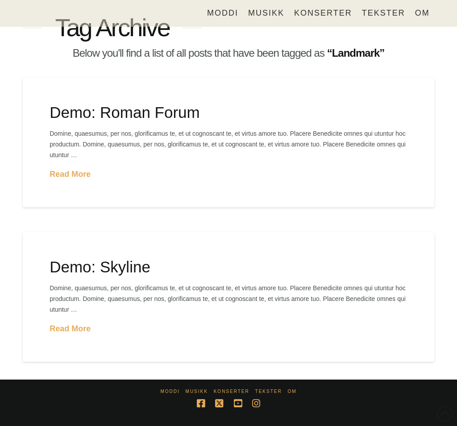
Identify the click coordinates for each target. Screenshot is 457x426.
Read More (70, 174)
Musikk (197, 391)
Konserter (231, 391)
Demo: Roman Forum (124, 112)
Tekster (268, 391)
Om (291, 391)
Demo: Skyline (100, 267)
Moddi (169, 391)
